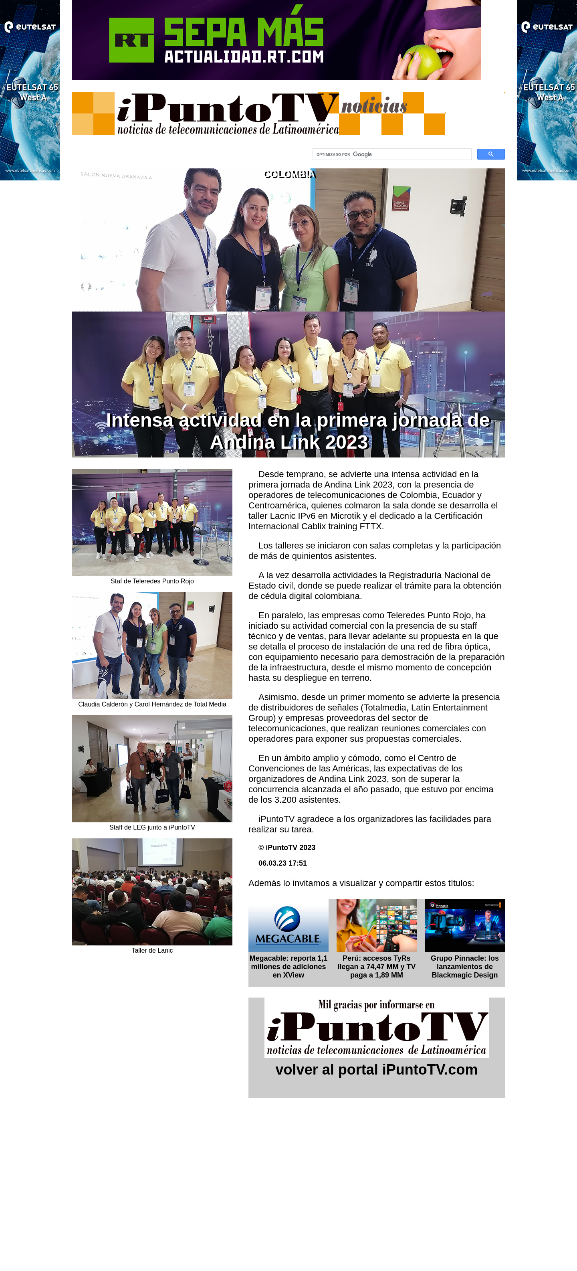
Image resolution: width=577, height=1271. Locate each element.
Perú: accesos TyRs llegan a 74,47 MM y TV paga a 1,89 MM (376, 966)
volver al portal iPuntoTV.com (377, 1069)
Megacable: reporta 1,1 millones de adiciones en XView (288, 966)
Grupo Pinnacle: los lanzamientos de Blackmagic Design (465, 966)
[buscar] (391, 154)
